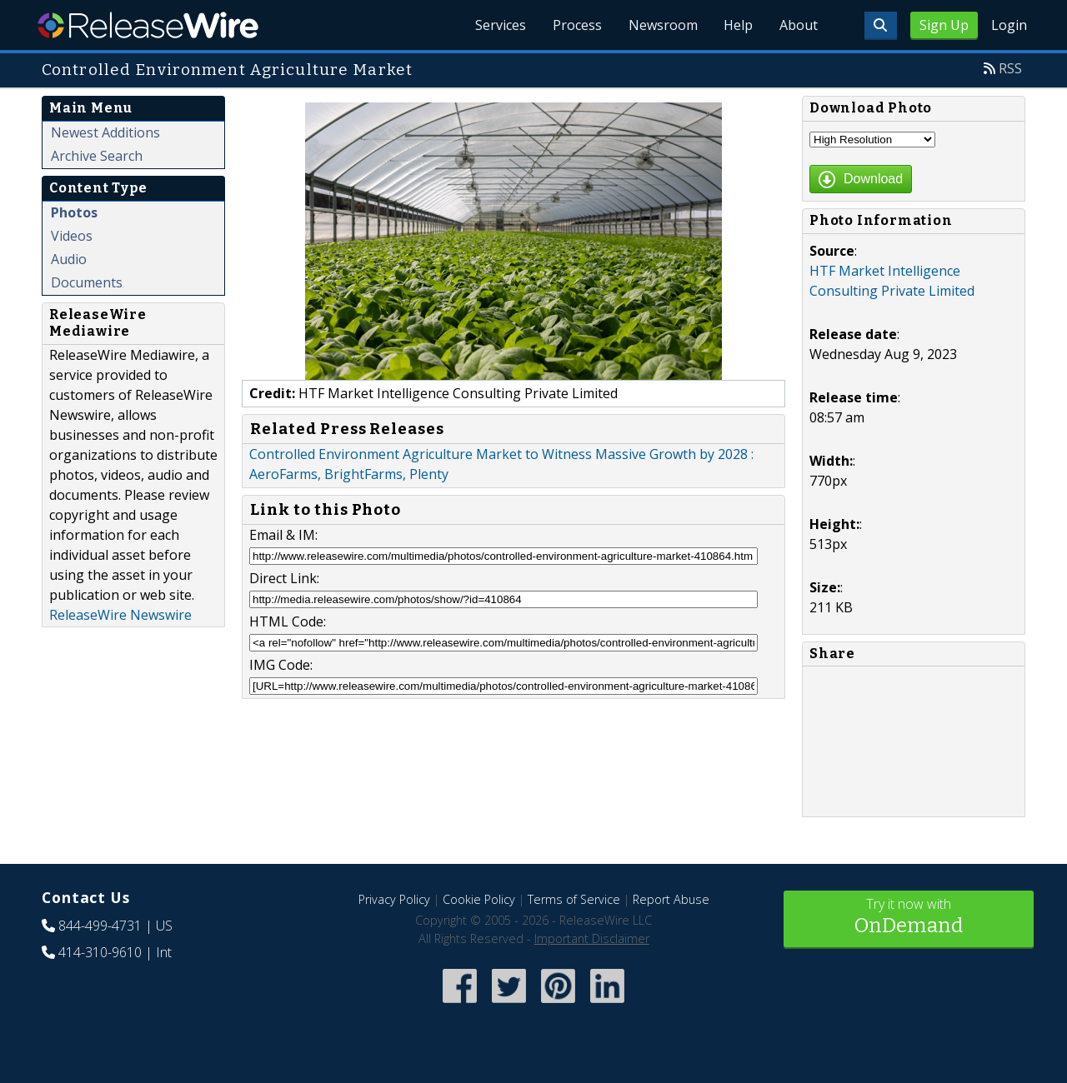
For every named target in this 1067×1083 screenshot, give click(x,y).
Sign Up (944, 25)
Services (499, 25)
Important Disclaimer (591, 938)
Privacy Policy (394, 899)
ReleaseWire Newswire (120, 615)
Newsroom (662, 25)
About (798, 25)
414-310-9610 (100, 952)
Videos (72, 236)
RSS (1010, 68)
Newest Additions (105, 132)
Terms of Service (574, 899)
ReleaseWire (148, 25)
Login (1009, 25)
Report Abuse (671, 899)
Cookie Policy (479, 899)
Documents (87, 282)
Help (738, 25)
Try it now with (909, 918)
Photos (74, 212)
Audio (69, 259)
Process (576, 25)
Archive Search (97, 156)
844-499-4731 (100, 925)
